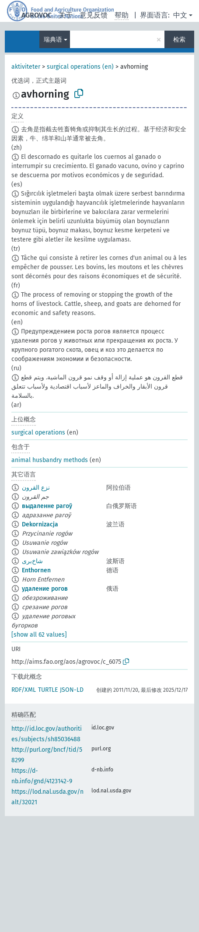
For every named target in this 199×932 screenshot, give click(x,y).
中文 (180, 15)
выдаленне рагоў (47, 506)
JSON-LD (72, 690)
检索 (179, 39)
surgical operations (38, 432)
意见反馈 (94, 15)
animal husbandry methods (49, 460)
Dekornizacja (40, 524)
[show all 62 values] (39, 634)
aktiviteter (25, 66)
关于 (66, 15)
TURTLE (48, 690)
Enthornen (36, 570)
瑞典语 (53, 39)
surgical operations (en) (80, 66)
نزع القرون (36, 487)
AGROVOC (36, 15)
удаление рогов (45, 588)
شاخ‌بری (32, 561)
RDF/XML (23, 690)
